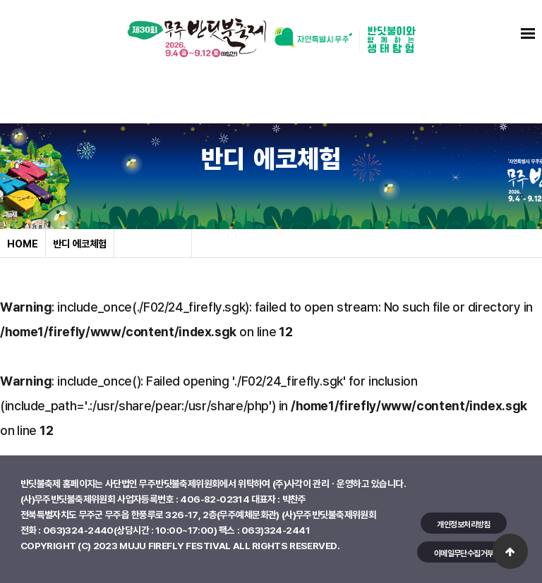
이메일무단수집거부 (464, 553)
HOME (22, 243)
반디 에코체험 (80, 243)
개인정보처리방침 (463, 524)
